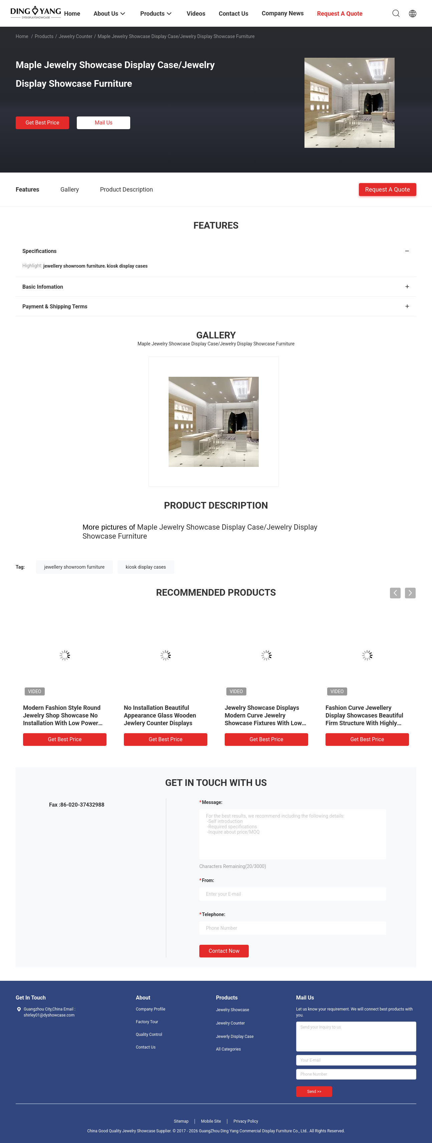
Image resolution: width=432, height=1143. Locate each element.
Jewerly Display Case (235, 1036)
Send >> (314, 1091)
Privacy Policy (245, 1121)
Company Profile (150, 1009)
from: (208, 880)
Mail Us (104, 122)
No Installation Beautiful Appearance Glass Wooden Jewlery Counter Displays (160, 715)
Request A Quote (387, 189)
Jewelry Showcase (232, 1010)
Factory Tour (147, 1022)
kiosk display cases (146, 567)
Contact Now (224, 951)
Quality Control (149, 1034)
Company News (283, 13)
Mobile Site (211, 1121)
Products (44, 36)
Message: (212, 802)
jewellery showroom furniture (74, 567)
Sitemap (181, 1121)
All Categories (228, 1049)
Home (22, 36)
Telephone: (213, 914)
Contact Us (146, 1047)
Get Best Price (42, 122)
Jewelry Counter (75, 36)
